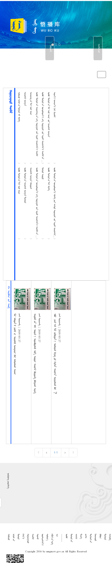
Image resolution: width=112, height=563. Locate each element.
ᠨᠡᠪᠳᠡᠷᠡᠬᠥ (50, 48)
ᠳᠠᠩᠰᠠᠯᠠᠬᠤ (98, 48)
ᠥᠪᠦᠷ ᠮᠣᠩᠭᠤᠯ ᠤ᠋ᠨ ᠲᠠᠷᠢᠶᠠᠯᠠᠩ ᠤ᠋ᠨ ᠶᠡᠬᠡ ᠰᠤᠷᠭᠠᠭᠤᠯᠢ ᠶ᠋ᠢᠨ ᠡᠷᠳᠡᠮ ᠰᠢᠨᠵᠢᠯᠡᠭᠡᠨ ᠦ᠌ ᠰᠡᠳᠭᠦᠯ (36, 124)
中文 (98, 64)
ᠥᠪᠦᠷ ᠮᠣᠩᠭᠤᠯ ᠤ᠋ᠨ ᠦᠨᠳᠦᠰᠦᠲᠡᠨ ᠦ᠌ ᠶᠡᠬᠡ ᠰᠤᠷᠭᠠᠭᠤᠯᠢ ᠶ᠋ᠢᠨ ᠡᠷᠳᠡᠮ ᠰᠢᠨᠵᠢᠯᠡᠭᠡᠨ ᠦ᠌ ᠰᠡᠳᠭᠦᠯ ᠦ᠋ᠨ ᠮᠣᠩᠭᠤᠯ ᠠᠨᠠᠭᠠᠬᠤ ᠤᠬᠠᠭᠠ (42, 135)
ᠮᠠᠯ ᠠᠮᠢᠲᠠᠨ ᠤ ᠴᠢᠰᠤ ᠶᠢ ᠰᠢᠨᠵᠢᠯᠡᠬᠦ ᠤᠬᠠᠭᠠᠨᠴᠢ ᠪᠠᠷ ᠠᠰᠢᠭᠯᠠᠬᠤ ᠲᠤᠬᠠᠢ (14, 344)
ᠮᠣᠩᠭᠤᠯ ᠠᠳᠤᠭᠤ (42, 173)
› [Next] (65, 452)
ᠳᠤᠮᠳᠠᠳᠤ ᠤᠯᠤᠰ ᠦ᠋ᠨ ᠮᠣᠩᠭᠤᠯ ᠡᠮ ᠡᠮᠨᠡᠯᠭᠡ (18, 107)
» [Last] (73, 452)
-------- (61, 538)
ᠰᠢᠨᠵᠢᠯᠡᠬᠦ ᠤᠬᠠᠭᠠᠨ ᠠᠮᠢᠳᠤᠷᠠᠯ (30, 178)
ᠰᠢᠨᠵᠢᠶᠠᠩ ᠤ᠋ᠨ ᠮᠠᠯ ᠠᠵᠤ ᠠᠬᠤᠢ (30, 103)
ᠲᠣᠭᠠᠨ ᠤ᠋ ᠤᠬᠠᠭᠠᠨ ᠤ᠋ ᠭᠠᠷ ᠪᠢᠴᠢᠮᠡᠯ (54, 104)
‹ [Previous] (46, 452)
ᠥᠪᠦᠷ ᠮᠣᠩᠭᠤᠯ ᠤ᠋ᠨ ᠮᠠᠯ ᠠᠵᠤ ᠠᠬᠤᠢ (18, 181)
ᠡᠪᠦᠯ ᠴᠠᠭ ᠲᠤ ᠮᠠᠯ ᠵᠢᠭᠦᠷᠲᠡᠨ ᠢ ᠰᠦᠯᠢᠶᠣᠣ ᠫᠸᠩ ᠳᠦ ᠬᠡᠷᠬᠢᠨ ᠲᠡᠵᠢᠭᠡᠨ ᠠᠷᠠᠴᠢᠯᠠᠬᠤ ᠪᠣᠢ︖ (54, 354)
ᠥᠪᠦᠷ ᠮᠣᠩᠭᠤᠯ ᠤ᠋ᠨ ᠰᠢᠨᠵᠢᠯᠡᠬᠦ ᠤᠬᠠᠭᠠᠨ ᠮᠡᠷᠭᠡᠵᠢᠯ (24, 185)
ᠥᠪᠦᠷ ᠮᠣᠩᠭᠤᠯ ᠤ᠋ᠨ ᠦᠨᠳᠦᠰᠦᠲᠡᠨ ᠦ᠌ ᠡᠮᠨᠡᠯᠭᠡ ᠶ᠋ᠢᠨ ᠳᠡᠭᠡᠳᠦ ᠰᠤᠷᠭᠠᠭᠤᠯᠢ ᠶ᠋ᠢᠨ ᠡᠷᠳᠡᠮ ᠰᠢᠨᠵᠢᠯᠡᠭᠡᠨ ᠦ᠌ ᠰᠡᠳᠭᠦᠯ (54, 205)
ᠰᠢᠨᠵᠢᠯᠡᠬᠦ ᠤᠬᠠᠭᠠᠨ (24, 99)
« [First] (38, 452)
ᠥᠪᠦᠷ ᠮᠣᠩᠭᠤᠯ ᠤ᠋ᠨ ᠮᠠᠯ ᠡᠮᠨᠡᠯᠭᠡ (48, 179)
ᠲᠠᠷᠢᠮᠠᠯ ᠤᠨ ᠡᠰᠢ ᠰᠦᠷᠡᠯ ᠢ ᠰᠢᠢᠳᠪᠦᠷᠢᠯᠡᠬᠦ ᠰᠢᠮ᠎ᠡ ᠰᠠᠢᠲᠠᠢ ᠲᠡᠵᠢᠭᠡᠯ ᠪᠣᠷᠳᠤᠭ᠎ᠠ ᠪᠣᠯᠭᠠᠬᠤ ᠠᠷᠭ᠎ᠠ (34, 353)
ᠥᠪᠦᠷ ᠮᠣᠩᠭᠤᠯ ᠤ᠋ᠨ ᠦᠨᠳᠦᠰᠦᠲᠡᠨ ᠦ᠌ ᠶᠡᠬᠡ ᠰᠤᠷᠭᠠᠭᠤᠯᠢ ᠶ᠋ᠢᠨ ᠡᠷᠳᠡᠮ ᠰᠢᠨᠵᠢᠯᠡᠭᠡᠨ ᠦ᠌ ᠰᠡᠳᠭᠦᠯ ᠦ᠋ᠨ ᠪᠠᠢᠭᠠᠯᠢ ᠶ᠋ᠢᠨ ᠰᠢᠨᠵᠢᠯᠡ (36, 209)
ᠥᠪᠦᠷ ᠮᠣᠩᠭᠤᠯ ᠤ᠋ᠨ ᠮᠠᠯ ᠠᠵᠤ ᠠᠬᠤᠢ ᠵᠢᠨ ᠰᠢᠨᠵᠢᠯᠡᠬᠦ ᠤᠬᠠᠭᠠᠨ (48, 114)
